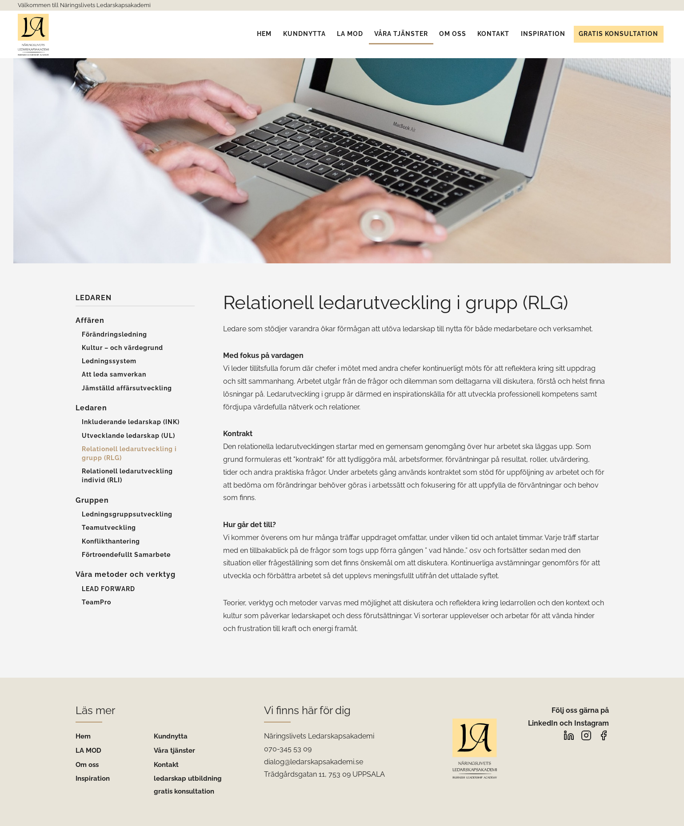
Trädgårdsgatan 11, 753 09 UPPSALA (324, 774)
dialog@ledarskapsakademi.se (313, 762)
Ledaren (94, 298)
